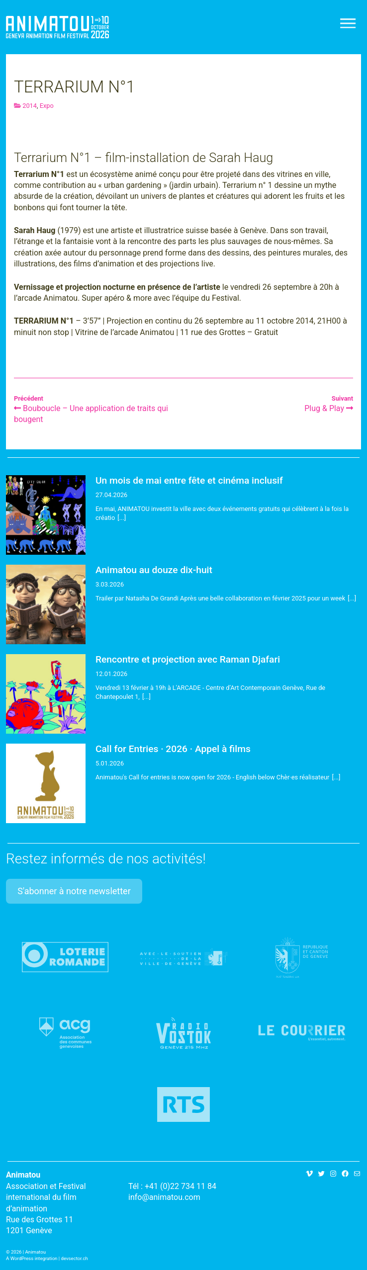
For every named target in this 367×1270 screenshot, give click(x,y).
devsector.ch (74, 1258)
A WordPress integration (31, 1258)
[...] (121, 517)
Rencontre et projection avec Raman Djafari (187, 659)
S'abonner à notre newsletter (74, 891)
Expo (47, 105)
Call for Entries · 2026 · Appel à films (173, 749)
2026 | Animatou (28, 1252)
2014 (29, 105)
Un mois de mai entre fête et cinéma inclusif (189, 480)
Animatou (57, 27)
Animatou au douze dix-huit (153, 570)
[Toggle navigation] (348, 23)
